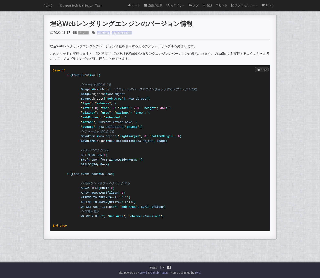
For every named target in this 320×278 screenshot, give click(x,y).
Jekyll (143, 272)
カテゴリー (176, 5)
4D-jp (48, 5)
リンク (268, 5)
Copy (262, 69)
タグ (194, 5)
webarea (103, 32)
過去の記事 (153, 5)
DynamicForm (122, 32)
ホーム (134, 5)
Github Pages (159, 272)
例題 (207, 5)
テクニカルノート (244, 5)
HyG (198, 272)
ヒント (221, 5)
